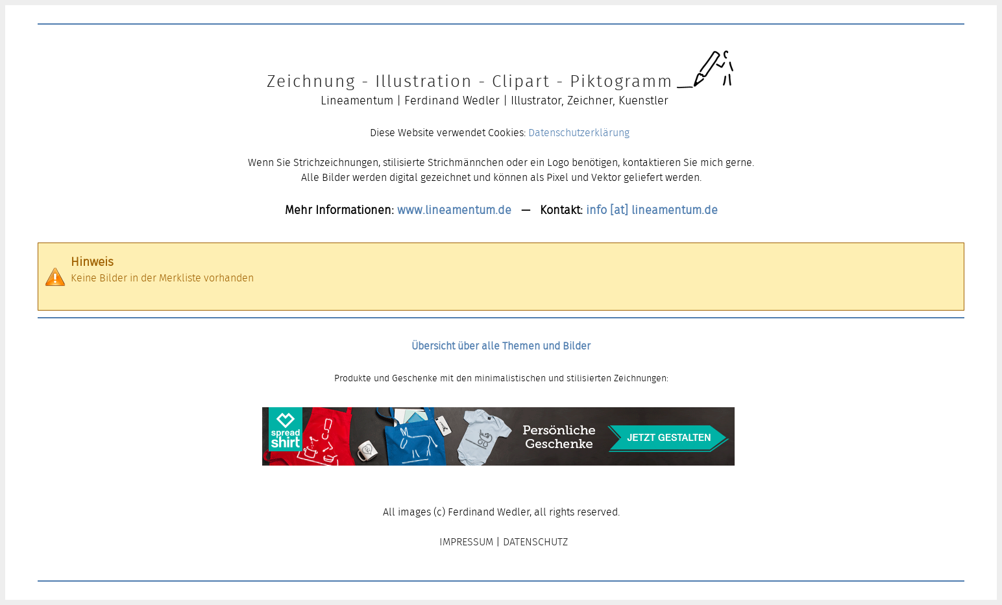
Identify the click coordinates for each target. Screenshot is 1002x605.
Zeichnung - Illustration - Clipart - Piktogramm (470, 81)
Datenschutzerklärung (578, 132)
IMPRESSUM (466, 541)
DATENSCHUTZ (535, 541)
